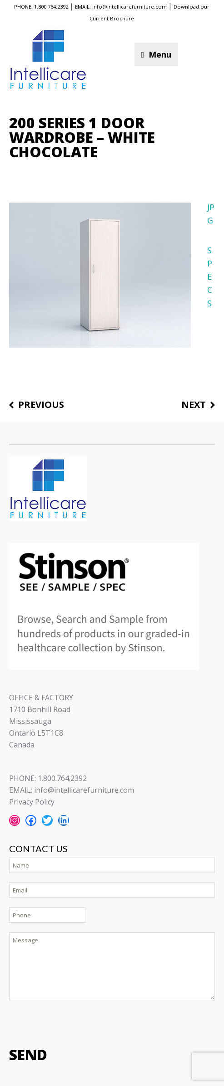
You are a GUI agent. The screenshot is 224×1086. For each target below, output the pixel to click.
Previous (41, 405)
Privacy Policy (32, 802)
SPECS (209, 277)
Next (193, 405)
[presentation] (78, 1022)
